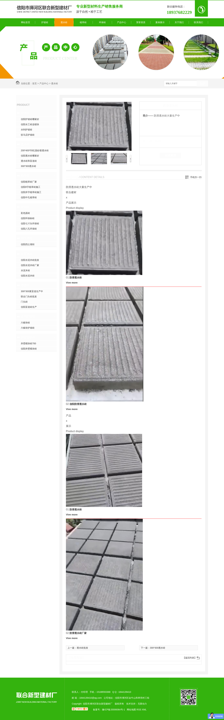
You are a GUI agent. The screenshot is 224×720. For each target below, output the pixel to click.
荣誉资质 (140, 22)
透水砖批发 (82, 647)
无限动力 (142, 703)
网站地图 (131, 709)
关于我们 (179, 22)
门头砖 (24, 301)
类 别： (148, 141)
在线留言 (170, 155)
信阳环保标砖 (28, 218)
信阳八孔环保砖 (29, 228)
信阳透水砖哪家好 (30, 155)
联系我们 (198, 22)
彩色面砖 (25, 213)
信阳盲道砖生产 (29, 307)
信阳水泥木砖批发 (30, 260)
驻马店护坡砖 (28, 135)
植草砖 (83, 22)
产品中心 (121, 22)
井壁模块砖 (28, 337)
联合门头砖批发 (29, 296)
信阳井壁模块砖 (29, 348)
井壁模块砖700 (28, 343)
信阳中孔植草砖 (29, 197)
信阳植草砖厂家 (29, 181)
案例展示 (160, 22)
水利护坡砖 (26, 129)
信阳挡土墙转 (28, 244)
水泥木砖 (27, 253)
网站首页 (25, 22)
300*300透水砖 (28, 166)
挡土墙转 (27, 238)
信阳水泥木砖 (28, 275)
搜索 (202, 83)
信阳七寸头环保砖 (30, 223)
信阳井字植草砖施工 (31, 192)
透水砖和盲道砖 (29, 161)
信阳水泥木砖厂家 (30, 265)
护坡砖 (44, 22)
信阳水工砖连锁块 (30, 124)
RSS (139, 709)
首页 (34, 83)
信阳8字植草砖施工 (30, 187)
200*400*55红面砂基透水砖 (35, 150)
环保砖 (102, 22)
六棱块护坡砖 (28, 328)
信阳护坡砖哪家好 (30, 119)
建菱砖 (25, 285)
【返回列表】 (189, 657)
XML (144, 709)
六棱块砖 (25, 322)
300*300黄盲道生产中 (32, 291)
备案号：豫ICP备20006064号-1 (109, 709)
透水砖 (64, 22)
